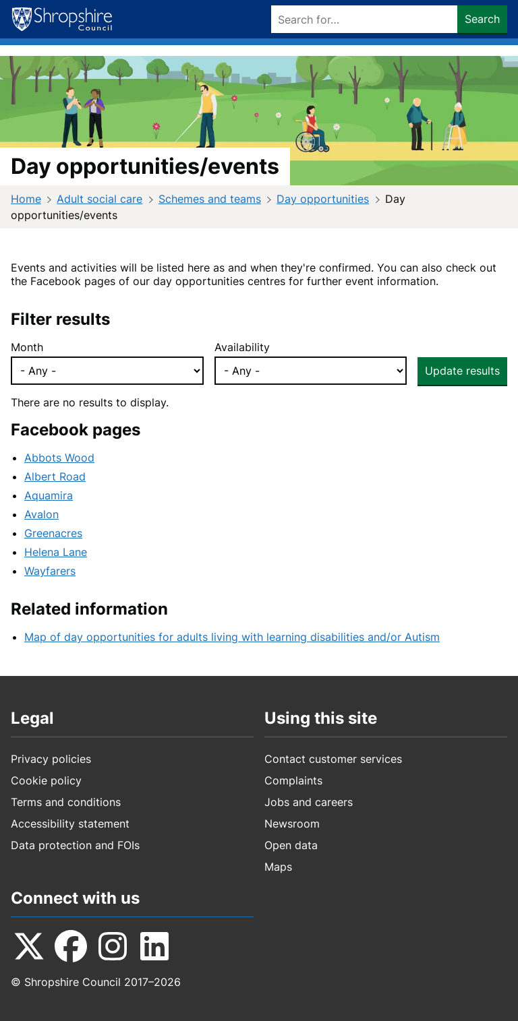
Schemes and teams (210, 199)
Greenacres (53, 533)
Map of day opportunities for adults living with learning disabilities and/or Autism (232, 637)
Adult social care (99, 199)
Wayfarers (50, 571)
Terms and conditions (66, 802)
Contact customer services (333, 759)
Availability (242, 347)
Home (26, 199)
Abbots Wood (59, 457)
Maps (278, 866)
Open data (291, 845)
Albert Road (55, 476)
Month (27, 347)
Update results (462, 370)
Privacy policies (51, 759)
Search (482, 19)
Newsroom (292, 823)
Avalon (41, 514)
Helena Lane (55, 552)
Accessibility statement (70, 823)
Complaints (293, 780)
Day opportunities (323, 199)
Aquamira (48, 495)
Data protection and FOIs (75, 845)
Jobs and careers (308, 802)
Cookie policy (46, 780)
